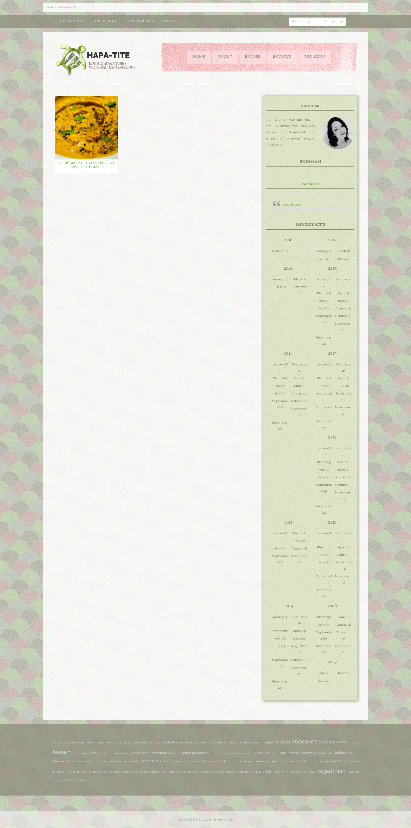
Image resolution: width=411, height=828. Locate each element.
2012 (332, 437)
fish (137, 753)
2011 (288, 522)
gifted (186, 753)
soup (221, 772)
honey (354, 753)
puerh (355, 761)
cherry (204, 742)
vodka (56, 780)
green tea (262, 753)
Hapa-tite (96, 60)
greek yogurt (245, 753)
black (118, 742)
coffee (268, 742)
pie (281, 761)
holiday (329, 753)
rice (89, 772)
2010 (332, 522)
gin (194, 753)
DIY (74, 752)
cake (136, 742)
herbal (318, 753)
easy (94, 752)
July (321, 308)
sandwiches (125, 772)
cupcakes (304, 741)
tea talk (272, 770)
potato (330, 761)
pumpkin (58, 771)
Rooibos (98, 772)
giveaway (230, 753)
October (278, 251)
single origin (209, 772)
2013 (332, 353)
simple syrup (191, 772)
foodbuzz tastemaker (156, 753)
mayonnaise (181, 761)
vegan (312, 772)
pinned (290, 761)
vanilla (302, 772)
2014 (288, 353)
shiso (178, 772)
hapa (283, 753)
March (341, 251)
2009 (288, 606)
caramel (156, 742)
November (343, 323)
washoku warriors (76, 780)
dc (357, 742)
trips (294, 772)
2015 (332, 268)
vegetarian (331, 771)
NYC (205, 761)
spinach (230, 772)
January (322, 251)
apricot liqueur (74, 742)
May (297, 279)
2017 (332, 240)
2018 (288, 240)
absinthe (57, 742)
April (322, 258)
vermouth (353, 772)
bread (127, 742)
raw (83, 772)
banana (91, 742)
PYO (68, 771)
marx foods (151, 761)
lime (79, 761)
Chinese (229, 742)
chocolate (244, 742)
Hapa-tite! (223, 819)
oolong (225, 761)
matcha (167, 761)
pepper (248, 761)
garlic (177, 753)
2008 (332, 606)
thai (287, 771)
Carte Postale (173, 742)
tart (252, 771)
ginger (203, 752)
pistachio (302, 761)
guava (274, 753)
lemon (71, 761)
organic (237, 761)
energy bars (120, 753)
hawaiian (294, 752)
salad (113, 771)
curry (351, 742)
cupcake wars (332, 742)
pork (322, 761)
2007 (332, 662)
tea (258, 772)
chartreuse (191, 742)
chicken (216, 742)
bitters (109, 742)
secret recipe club (159, 772)
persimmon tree (266, 761)
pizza (313, 761)
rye (106, 771)
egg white (104, 753)
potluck (342, 761)
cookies (282, 742)
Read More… (275, 145)
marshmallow (131, 761)
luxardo (88, 761)
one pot (214, 761)
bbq (100, 742)
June (341, 258)
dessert (61, 752)
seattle (138, 772)
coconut (257, 742)
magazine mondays (108, 761)
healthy (307, 752)
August (341, 308)
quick (76, 772)
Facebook (310, 184)
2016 (288, 268)
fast (132, 753)
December (323, 337)
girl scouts (216, 753)
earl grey (83, 753)
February (342, 279)
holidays (342, 753)
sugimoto (242, 771)
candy (145, 742)
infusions (59, 761)
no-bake (195, 761)
